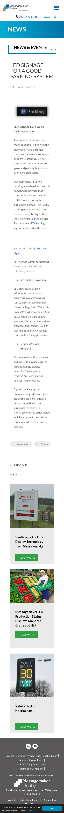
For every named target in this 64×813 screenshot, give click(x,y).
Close (52, 808)
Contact (20, 755)
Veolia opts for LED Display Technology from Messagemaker (30, 541)
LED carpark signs (21, 443)
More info (31, 810)
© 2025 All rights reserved (31, 764)
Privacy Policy (33, 755)
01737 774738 (28, 16)
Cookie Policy (50, 755)
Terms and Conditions (31, 768)
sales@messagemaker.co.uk (28, 790)
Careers (9, 755)
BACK (50, 49)
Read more (27, 557)
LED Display (42, 443)
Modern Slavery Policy (31, 760)
